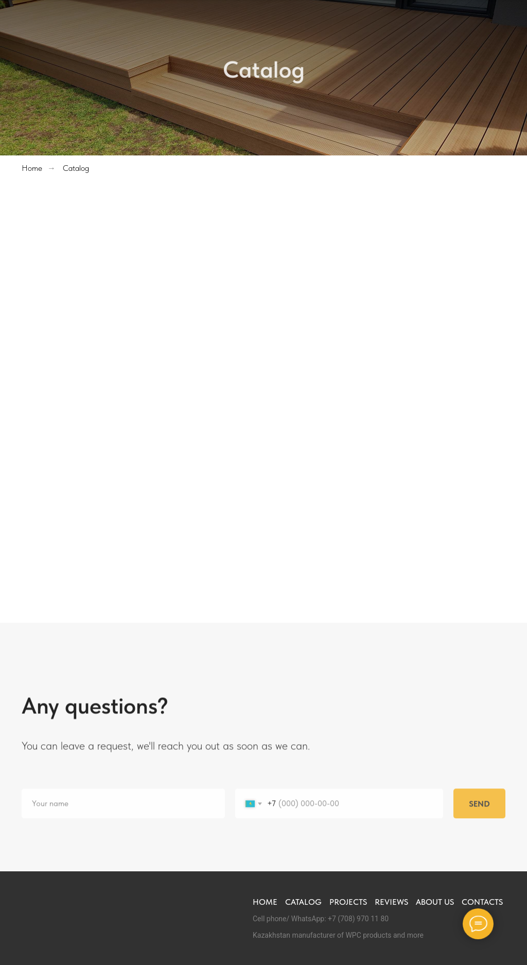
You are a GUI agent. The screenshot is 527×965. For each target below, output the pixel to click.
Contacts (482, 902)
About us (435, 902)
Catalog (76, 168)
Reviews (391, 902)
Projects (348, 902)
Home (32, 168)
